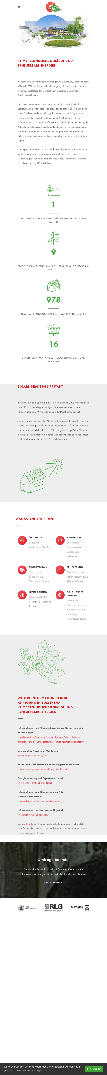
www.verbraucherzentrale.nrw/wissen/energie (41, 801)
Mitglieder (28, 823)
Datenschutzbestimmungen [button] (28, 1070)
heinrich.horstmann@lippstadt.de (32, 995)
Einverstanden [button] (94, 1069)
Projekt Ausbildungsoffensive (31, 1012)
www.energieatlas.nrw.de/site (32, 755)
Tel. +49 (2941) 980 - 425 (29, 992)
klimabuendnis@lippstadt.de (30, 972)
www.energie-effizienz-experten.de (35, 782)
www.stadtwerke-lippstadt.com (33, 814)
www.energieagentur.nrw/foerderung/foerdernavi (42, 769)
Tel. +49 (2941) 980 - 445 (29, 969)
